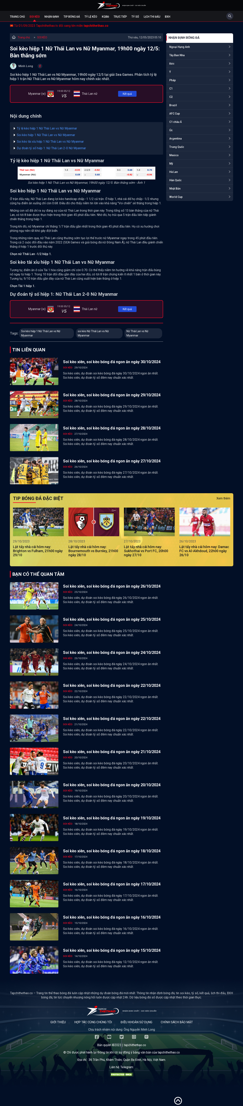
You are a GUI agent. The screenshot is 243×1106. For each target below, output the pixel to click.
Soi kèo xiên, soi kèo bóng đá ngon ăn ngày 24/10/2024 (111, 652)
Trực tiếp (120, 16)
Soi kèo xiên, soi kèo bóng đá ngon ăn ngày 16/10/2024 (111, 917)
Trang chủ (17, 16)
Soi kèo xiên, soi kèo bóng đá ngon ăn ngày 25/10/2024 (111, 619)
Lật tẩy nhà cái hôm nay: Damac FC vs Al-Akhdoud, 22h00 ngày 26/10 (204, 551)
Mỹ (171, 163)
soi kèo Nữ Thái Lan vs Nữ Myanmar (93, 333)
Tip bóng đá (72, 16)
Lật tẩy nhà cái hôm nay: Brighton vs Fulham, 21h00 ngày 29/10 (38, 551)
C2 (171, 96)
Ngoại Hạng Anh (179, 46)
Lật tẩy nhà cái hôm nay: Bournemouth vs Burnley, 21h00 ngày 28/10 (93, 551)
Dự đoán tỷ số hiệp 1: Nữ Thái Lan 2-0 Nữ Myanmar (51, 148)
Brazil (173, 105)
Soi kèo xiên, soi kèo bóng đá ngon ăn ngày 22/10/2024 (111, 685)
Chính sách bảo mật (177, 1022)
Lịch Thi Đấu (152, 16)
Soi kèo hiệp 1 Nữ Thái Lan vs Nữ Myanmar (46, 135)
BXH (167, 16)
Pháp (172, 80)
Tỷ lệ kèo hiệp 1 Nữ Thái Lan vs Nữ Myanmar (47, 128)
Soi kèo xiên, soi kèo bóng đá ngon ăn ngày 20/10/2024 (111, 785)
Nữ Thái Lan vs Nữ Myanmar (137, 333)
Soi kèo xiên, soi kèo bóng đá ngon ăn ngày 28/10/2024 (111, 428)
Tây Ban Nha (177, 55)
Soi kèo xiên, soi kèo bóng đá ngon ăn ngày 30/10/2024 (111, 361)
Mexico (174, 155)
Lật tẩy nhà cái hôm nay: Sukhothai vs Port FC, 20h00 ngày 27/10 (146, 551)
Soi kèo (34, 16)
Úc (171, 130)
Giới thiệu (58, 1022)
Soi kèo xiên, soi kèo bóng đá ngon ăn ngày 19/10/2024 (111, 818)
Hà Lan (173, 171)
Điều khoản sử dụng (136, 1022)
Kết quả (127, 93)
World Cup (175, 196)
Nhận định (51, 16)
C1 (171, 88)
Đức (171, 63)
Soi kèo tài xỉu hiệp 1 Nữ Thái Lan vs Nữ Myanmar (50, 141)
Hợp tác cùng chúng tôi (93, 1022)
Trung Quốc (176, 146)
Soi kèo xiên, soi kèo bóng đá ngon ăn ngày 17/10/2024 (111, 884)
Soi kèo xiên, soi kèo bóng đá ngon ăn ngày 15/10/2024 (111, 950)
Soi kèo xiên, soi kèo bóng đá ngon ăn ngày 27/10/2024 (111, 461)
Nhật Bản (175, 188)
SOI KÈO (42, 37)
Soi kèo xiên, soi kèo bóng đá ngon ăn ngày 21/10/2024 (111, 751)
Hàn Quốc (175, 180)
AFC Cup (174, 113)
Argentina (175, 138)
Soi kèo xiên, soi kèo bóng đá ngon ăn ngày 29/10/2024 (111, 395)
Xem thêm (223, 498)
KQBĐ (105, 16)
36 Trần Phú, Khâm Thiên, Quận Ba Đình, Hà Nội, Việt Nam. (127, 1060)
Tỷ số (135, 16)
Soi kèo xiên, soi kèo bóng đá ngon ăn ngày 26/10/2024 (111, 586)
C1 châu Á (175, 121)
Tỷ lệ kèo (91, 16)
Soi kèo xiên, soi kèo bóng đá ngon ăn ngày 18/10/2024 (111, 851)
